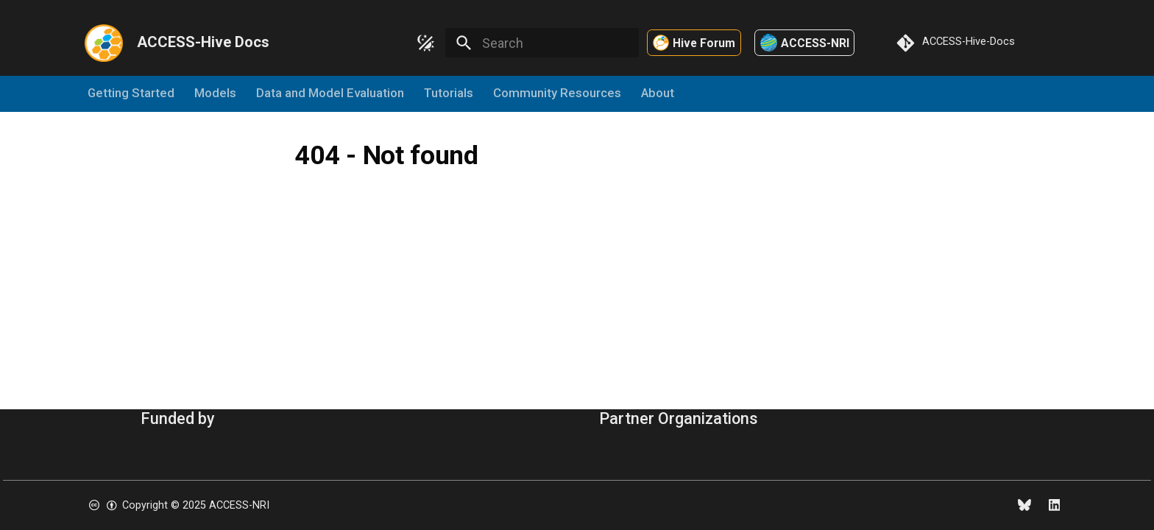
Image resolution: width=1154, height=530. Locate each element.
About (657, 93)
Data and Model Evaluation (331, 93)
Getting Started (131, 93)
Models (216, 93)
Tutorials (448, 93)
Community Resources (557, 93)
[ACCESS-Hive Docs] (103, 42)
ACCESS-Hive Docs (203, 42)
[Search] (541, 42)
